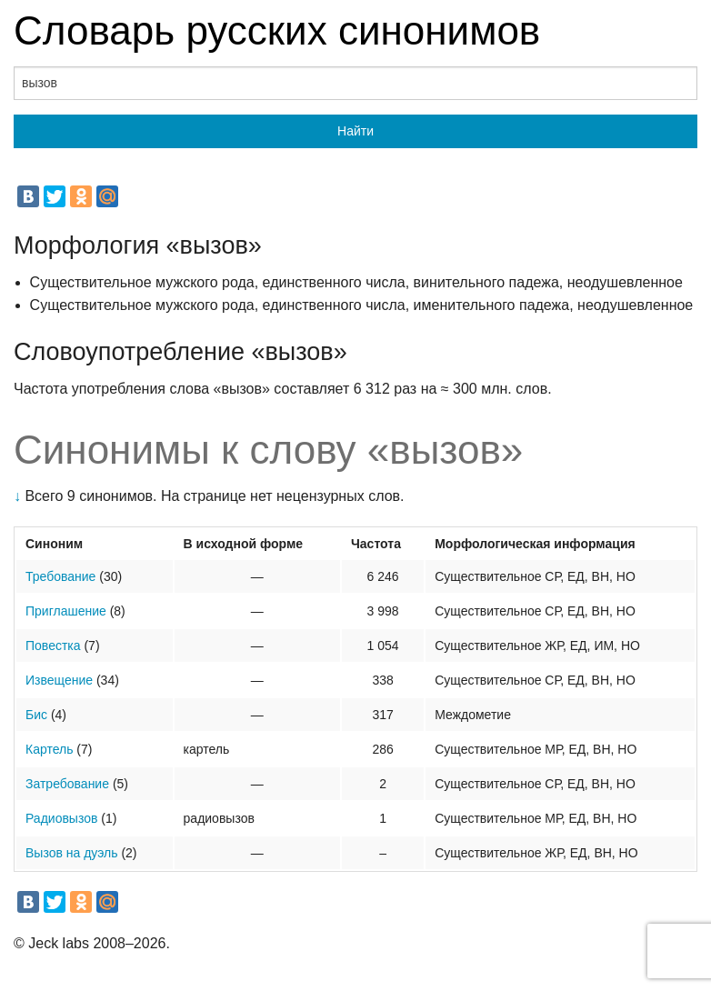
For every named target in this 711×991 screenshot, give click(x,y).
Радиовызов (61, 818)
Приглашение (65, 611)
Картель (49, 749)
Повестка (53, 645)
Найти (355, 131)
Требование (60, 576)
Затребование (67, 783)
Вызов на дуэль (71, 853)
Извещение (59, 680)
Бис (36, 714)
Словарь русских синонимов (277, 30)
